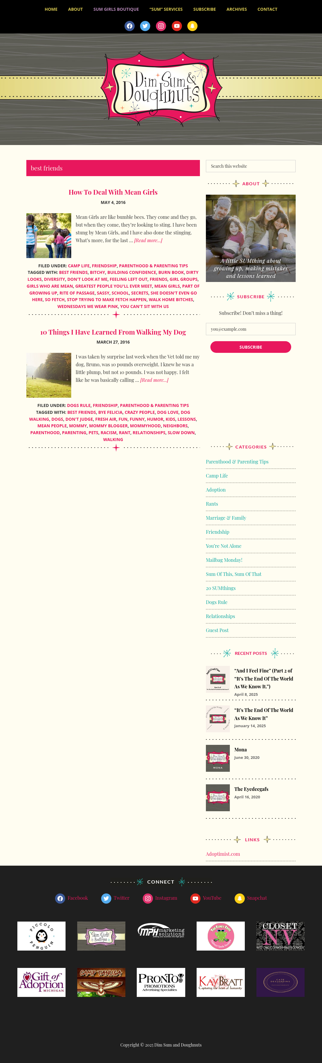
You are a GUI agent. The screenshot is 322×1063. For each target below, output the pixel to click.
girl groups (184, 277)
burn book (171, 270)
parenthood (45, 431)
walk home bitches (171, 298)
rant (124, 431)
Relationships (220, 614)
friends (158, 277)
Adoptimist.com (223, 852)
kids (170, 417)
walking (113, 437)
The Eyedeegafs (251, 787)
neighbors (175, 424)
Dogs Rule (79, 403)
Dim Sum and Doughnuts (161, 87)
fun (123, 417)
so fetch (55, 298)
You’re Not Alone (224, 544)
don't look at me (87, 277)
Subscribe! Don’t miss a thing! (250, 311)
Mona (240, 748)
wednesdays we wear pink (87, 304)
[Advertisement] (251, 401)
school (120, 291)
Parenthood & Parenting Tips (153, 263)
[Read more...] (148, 238)
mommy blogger (108, 424)
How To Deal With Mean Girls (113, 190)
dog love (167, 410)
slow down (181, 431)
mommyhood (145, 424)
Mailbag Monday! (224, 558)
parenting (74, 431)
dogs (57, 417)
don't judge (79, 417)
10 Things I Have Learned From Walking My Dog (113, 329)
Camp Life (78, 263)
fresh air (105, 417)
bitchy (97, 270)
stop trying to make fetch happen (107, 298)
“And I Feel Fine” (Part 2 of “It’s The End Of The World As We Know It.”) (263, 677)
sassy (103, 291)
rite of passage (77, 291)
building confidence (131, 270)
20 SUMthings (221, 586)
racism (108, 431)
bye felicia (110, 410)
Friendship (104, 263)
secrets (139, 291)
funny (137, 417)
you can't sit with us (144, 304)
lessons (186, 417)
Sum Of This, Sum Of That (234, 572)
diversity (54, 277)
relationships (149, 431)
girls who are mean (50, 284)
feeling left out (129, 277)
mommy (78, 424)
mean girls (167, 284)
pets (93, 431)
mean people (52, 424)
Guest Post (217, 628)
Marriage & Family (226, 516)
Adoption (216, 487)
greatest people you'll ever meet (113, 284)
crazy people (140, 410)
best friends (73, 270)
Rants (212, 501)
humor (155, 417)
